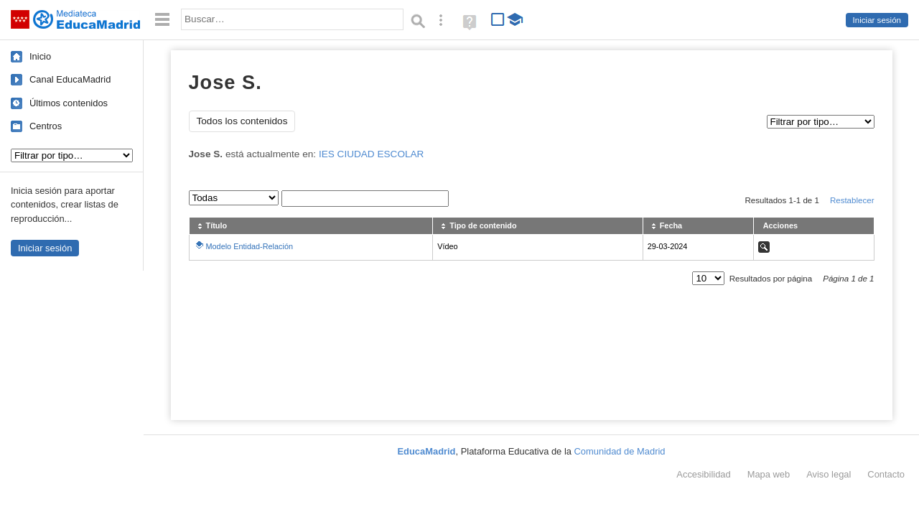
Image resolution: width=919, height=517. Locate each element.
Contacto (886, 474)
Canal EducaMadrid (70, 79)
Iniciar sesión (877, 20)
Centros (45, 126)
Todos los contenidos (242, 121)
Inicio (40, 56)
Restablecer (852, 200)
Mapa (768, 474)
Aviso (828, 474)
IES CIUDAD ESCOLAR (371, 154)
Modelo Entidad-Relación (250, 246)
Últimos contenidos (68, 103)
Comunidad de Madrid (620, 451)
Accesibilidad (703, 474)
